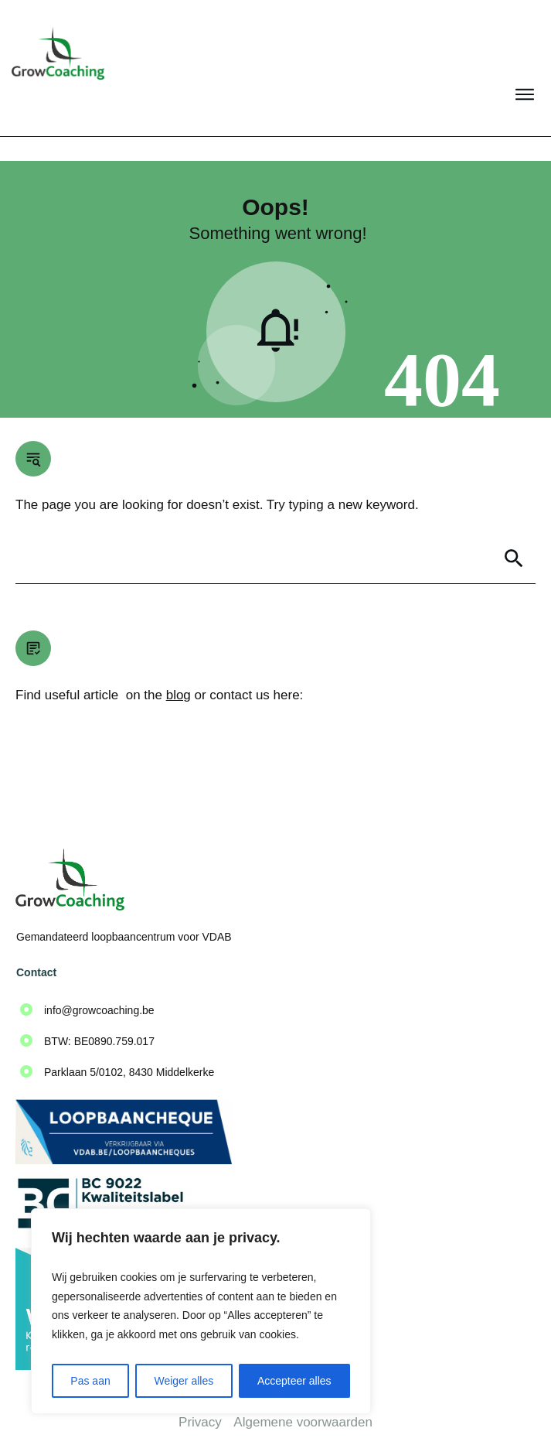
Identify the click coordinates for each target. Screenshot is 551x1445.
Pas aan (90, 1381)
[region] (201, 1311)
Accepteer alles (294, 1381)
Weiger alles (183, 1381)
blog (178, 671)
